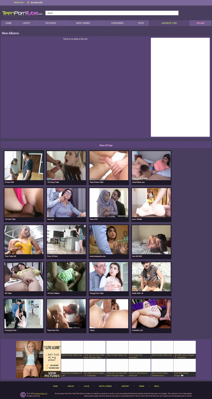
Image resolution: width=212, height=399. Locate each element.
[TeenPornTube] (22, 13)
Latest (26, 23)
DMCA (156, 386)
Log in (86, 386)
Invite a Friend (105, 386)
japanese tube (169, 23)
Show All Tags (106, 145)
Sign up (71, 386)
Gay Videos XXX (34, 2)
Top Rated (50, 23)
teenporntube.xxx (41, 394)
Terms (141, 386)
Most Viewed (83, 23)
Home (8, 23)
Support (125, 386)
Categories (117, 23)
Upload (200, 23)
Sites (141, 23)
